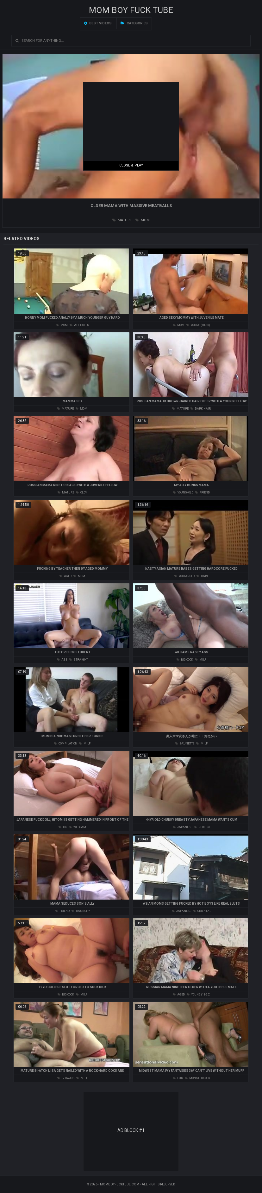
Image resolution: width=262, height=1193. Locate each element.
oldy (81, 492)
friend (202, 492)
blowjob (65, 1078)
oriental (202, 911)
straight (78, 659)
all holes (79, 325)
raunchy (81, 911)
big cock (185, 659)
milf (200, 659)
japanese (182, 827)
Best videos (98, 23)
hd (63, 827)
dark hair (200, 408)
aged (65, 576)
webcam (77, 827)
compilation (65, 743)
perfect (202, 827)
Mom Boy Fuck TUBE (131, 10)
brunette (184, 743)
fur (178, 1078)
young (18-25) (198, 325)
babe (202, 576)
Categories (134, 23)
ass (62, 659)
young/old (183, 492)
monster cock (197, 1078)
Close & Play (131, 165)
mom (142, 220)
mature (122, 220)
